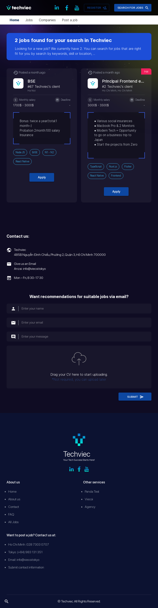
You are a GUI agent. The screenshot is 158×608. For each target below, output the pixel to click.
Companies (47, 20)
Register (96, 7)
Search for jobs (132, 8)
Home (14, 20)
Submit (134, 397)
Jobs (29, 20)
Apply (41, 177)
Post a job (70, 20)
